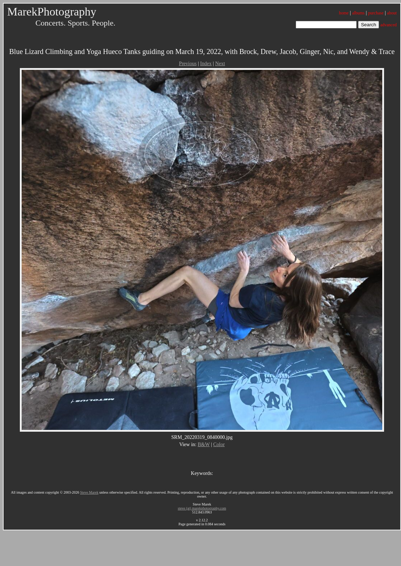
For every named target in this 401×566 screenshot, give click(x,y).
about (392, 12)
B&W (204, 444)
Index (206, 63)
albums (358, 12)
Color (219, 444)
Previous (188, 63)
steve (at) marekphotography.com (202, 508)
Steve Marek (89, 492)
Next (220, 63)
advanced (388, 24)
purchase (376, 12)
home (344, 12)
